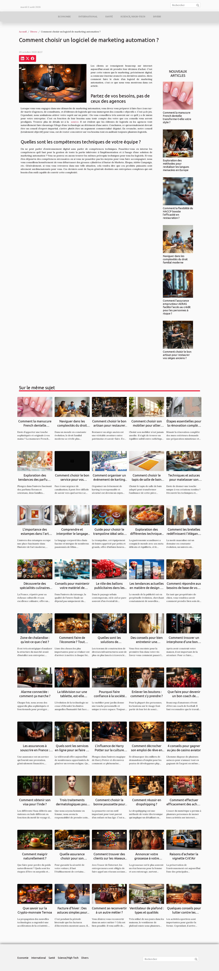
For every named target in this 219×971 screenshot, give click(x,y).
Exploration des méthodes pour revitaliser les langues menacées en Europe (176, 165)
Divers (157, 16)
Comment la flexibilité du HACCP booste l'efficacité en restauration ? (178, 213)
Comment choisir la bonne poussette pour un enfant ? (109, 804)
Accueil (23, 31)
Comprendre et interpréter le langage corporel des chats (72, 534)
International (87, 16)
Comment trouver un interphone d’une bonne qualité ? (183, 642)
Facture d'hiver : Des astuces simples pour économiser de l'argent (72, 912)
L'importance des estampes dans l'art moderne (35, 534)
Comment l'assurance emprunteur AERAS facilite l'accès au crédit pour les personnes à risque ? (177, 307)
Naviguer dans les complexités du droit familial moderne (175, 259)
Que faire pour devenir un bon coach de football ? (184, 696)
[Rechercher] (185, 5)
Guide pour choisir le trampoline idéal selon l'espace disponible (109, 534)
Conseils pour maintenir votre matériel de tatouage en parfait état (72, 588)
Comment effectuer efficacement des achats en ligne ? (183, 804)
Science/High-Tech (133, 16)
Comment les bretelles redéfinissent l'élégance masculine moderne (184, 534)
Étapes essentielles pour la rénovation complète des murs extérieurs (183, 425)
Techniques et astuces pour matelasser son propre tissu (184, 479)
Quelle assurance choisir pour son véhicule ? (72, 858)
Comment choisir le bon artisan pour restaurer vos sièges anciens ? (177, 355)
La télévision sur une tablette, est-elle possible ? (72, 696)
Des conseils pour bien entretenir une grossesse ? (147, 642)
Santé (109, 16)
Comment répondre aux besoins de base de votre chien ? (183, 588)
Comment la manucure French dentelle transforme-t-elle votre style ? (177, 117)
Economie (64, 16)
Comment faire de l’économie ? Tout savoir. (72, 642)
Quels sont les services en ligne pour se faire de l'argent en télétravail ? (72, 750)
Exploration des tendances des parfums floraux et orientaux (35, 479)
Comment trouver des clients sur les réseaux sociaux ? (109, 858)
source (74, 121)
